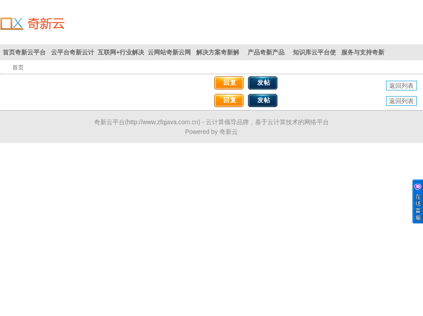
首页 (18, 67)
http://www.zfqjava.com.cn (162, 122)
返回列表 (401, 85)
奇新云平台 (109, 122)
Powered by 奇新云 (211, 131)
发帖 (263, 82)
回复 (230, 82)
